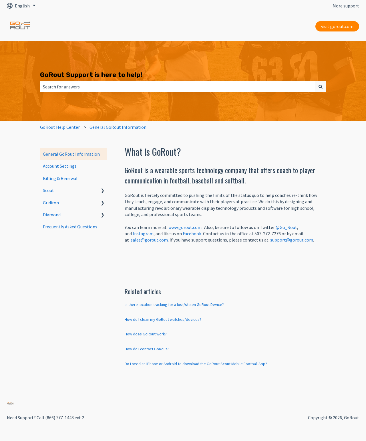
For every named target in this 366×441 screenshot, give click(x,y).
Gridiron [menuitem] (51, 202)
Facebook (192, 233)
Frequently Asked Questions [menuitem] (70, 227)
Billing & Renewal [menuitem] (60, 178)
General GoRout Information (117, 127)
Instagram (143, 233)
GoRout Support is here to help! (91, 75)
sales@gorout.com (149, 240)
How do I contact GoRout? (147, 348)
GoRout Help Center (60, 127)
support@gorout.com (291, 240)
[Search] (320, 86)
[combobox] (177, 86)
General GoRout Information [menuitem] (71, 154)
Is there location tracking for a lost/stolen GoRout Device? (174, 304)
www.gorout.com (185, 227)
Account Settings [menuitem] (60, 166)
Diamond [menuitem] (52, 214)
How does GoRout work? (146, 334)
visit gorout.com (337, 26)
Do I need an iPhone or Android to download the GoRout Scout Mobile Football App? (196, 363)
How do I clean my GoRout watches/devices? (163, 319)
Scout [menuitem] (48, 190)
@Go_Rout (286, 227)
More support (346, 6)
